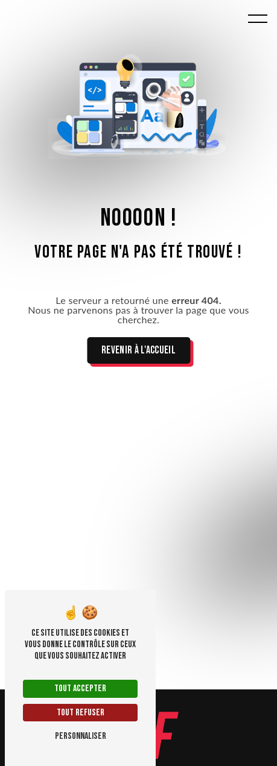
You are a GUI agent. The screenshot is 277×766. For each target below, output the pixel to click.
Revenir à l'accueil (138, 350)
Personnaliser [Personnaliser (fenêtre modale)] (80, 736)
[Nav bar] (257, 18)
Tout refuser (80, 712)
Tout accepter (80, 688)
